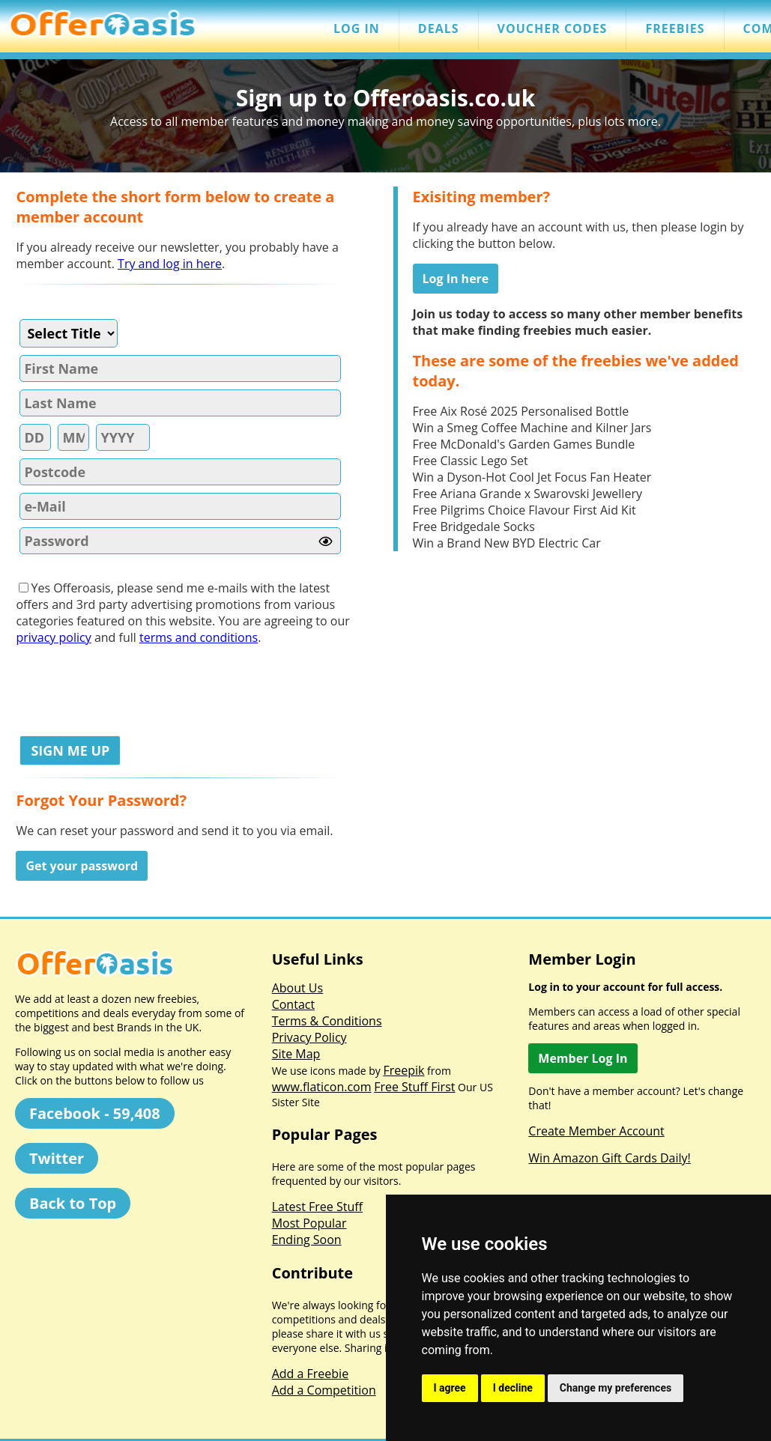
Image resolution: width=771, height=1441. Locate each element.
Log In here (456, 278)
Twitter (56, 1158)
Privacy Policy (309, 1037)
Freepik (403, 1070)
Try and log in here (170, 263)
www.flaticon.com (322, 1087)
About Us (298, 988)
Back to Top (72, 1203)
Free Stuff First (414, 1087)
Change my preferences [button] (615, 1388)
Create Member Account (596, 1131)
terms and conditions (198, 637)
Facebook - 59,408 (94, 1113)
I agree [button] (450, 1388)
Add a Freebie (310, 1373)
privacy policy (53, 637)
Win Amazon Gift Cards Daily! (609, 1158)
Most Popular (309, 1223)
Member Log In (582, 1058)
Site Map (296, 1054)
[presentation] (130, 687)
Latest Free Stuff (317, 1206)
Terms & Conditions (327, 1021)
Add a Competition (324, 1390)
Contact (293, 1004)
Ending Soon (307, 1239)
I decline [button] (513, 1388)
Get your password (81, 866)
